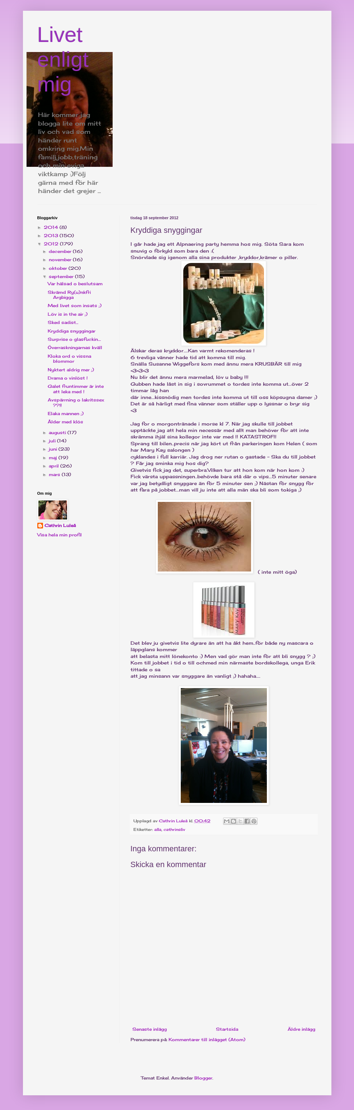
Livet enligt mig (63, 59)
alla (157, 829)
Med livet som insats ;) (75, 305)
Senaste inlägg (149, 1029)
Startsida (227, 1029)
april (54, 466)
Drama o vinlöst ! (68, 378)
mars (55, 474)
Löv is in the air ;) (68, 314)
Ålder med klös (65, 421)
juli (53, 440)
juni (53, 449)
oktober (59, 268)
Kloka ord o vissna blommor (69, 358)
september (62, 276)
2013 (52, 235)
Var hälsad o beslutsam (75, 283)
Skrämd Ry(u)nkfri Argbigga (69, 295)
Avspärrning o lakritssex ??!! (76, 402)
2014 (52, 227)
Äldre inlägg (301, 1029)
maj (53, 457)
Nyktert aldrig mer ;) (71, 369)
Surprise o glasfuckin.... (74, 339)
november (61, 259)
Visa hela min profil (59, 534)
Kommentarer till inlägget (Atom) (207, 1039)
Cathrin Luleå (60, 525)
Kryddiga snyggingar (71, 331)
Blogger (203, 1078)
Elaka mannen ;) (66, 413)
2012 (52, 243)
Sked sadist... (63, 322)
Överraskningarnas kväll (75, 347)
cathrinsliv (174, 829)
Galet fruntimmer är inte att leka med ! (76, 389)
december (61, 251)
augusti (58, 432)
